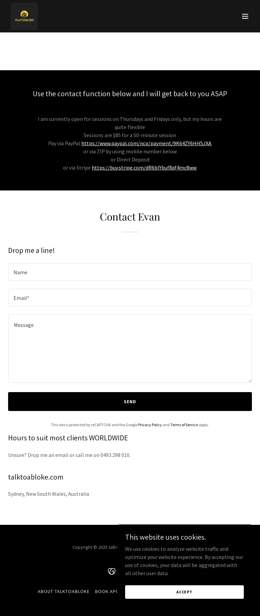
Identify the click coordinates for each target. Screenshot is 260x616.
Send (130, 402)
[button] (245, 16)
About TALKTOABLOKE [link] (64, 591)
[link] (24, 16)
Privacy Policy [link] (150, 424)
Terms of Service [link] (184, 424)
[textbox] (130, 272)
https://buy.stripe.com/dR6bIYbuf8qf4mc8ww (144, 167)
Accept (184, 591)
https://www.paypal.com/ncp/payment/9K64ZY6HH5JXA (146, 143)
